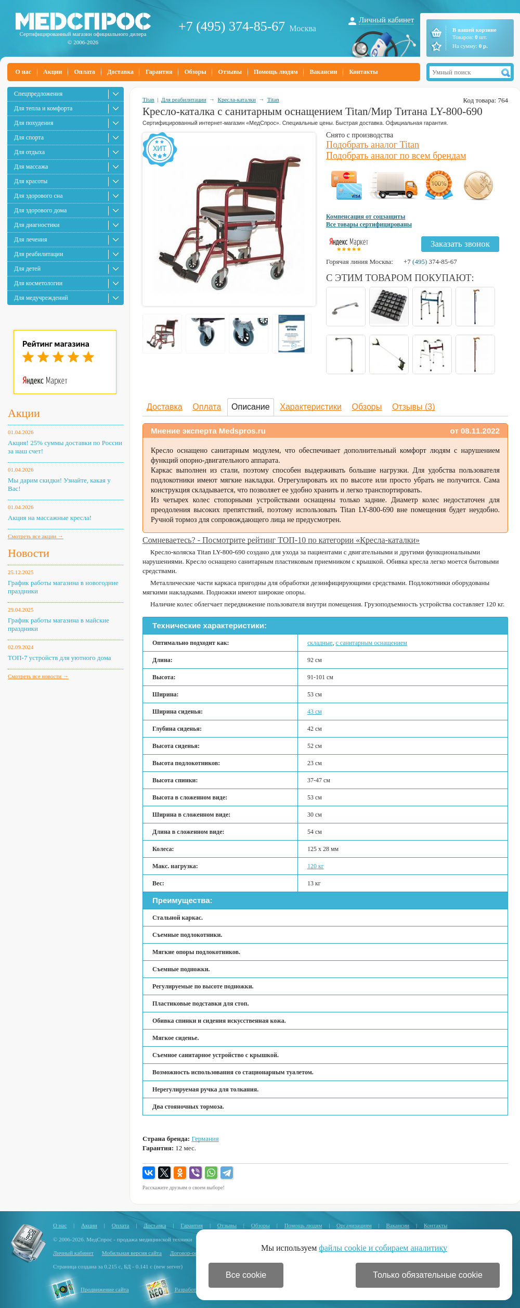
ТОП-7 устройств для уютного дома (59, 658)
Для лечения (30, 239)
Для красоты (30, 181)
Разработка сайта (195, 1289)
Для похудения (33, 122)
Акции (52, 71)
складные (319, 642)
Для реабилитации (38, 254)
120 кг (315, 866)
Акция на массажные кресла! (50, 518)
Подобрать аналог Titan (372, 144)
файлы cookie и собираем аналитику (383, 1247)
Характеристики (311, 406)
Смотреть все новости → (38, 676)
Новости (28, 553)
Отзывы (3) (413, 406)
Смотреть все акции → (35, 536)
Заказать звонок (460, 244)
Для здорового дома (40, 210)
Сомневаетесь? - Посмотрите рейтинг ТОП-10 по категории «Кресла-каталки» (281, 540)
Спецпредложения (38, 93)
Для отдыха (29, 152)
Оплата (84, 71)
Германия (204, 1138)
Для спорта (29, 137)
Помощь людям (276, 71)
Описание (250, 406)
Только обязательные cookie (428, 1275)
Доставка (120, 71)
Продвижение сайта (105, 1289)
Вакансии (323, 71)
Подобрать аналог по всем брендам (396, 155)
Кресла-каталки (237, 99)
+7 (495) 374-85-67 (231, 26)
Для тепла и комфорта (43, 108)
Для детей (27, 268)
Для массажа (31, 166)
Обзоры (195, 71)
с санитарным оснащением (371, 642)
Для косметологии (38, 283)
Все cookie (246, 1275)
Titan (148, 99)
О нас (24, 71)
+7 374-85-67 (430, 261)
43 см (314, 711)
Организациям (354, 1225)
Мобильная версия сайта (132, 1253)
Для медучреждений (41, 297)
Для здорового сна (38, 195)
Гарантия (159, 71)
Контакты (363, 71)
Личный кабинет (386, 20)
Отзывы (230, 71)
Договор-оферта (189, 1253)
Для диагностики (36, 224)
